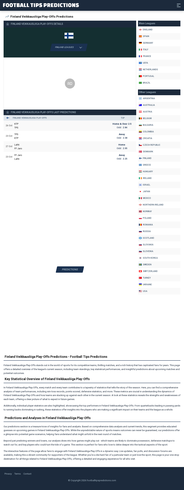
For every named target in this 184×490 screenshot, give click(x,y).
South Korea (148, 257)
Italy (143, 49)
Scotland (146, 238)
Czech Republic (149, 145)
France (145, 56)
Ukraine (145, 284)
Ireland (145, 178)
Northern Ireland (151, 204)
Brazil (144, 82)
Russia (145, 231)
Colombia (146, 131)
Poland (145, 218)
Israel (144, 184)
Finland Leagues (69, 47)
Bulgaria (146, 125)
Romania (146, 224)
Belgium (145, 118)
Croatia (145, 138)
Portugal (146, 76)
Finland (145, 158)
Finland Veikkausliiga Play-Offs (30, 118)
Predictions (70, 269)
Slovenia (146, 251)
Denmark (146, 151)
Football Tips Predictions (41, 5)
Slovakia (146, 244)
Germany (146, 42)
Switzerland (148, 271)
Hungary (146, 171)
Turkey (145, 277)
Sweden (145, 264)
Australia (147, 105)
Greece (145, 164)
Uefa (143, 62)
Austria (145, 111)
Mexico (145, 198)
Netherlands (148, 69)
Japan (144, 191)
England (146, 29)
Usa (143, 291)
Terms (17, 473)
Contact (27, 473)
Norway (145, 211)
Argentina (147, 98)
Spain (144, 36)
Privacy (8, 473)
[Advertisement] (70, 84)
